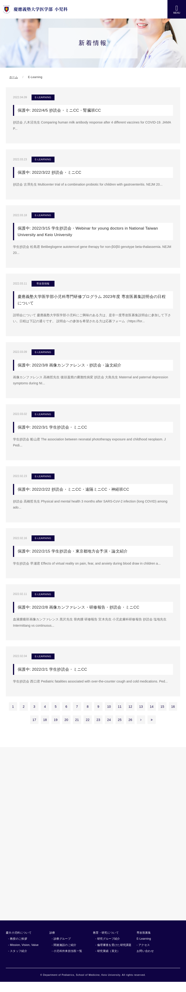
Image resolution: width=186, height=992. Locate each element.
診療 (52, 942)
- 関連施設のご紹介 (64, 954)
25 (120, 729)
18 (45, 729)
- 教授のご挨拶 (17, 948)
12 (130, 716)
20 (66, 729)
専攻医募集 (144, 942)
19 (56, 729)
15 (162, 716)
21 (77, 729)
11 (120, 716)
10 (109, 716)
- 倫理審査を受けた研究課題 (113, 954)
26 (130, 729)
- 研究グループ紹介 (107, 948)
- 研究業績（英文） (107, 961)
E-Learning (144, 948)
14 (152, 716)
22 (88, 729)
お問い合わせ (145, 961)
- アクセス (143, 954)
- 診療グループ (61, 948)
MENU (176, 9)
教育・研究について (106, 942)
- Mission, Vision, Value (23, 954)
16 (173, 716)
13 (141, 716)
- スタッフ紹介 (17, 961)
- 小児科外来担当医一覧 (67, 961)
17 (34, 729)
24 (109, 729)
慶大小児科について (19, 942)
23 (98, 729)
